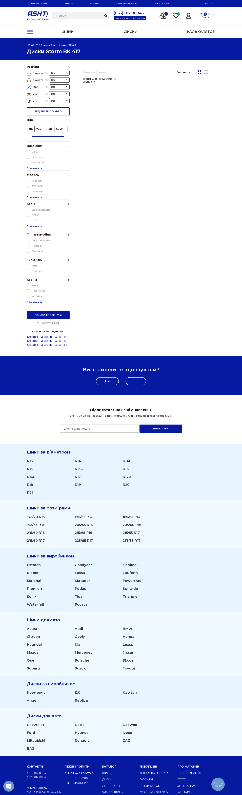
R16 (126, 416)
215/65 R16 (83, 480)
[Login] (188, 15)
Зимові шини (113, 739)
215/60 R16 (36, 480)
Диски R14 (60, 284)
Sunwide (130, 536)
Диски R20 (61, 292)
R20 (126, 432)
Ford (31, 680)
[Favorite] (176, 15)
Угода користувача (192, 752)
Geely (80, 584)
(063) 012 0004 (36, 720)
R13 (30, 408)
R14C (127, 408)
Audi (79, 576)
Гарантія (68, 3)
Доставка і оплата (154, 720)
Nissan (128, 600)
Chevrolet (35, 672)
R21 (30, 440)
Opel (31, 608)
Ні (135, 328)
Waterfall (35, 552)
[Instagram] (105, 786)
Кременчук (37, 640)
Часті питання (162, 3)
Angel (32, 648)
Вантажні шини (114, 746)
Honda (128, 584)
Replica (81, 648)
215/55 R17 (131, 480)
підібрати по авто (48, 111)
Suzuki (81, 616)
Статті (181, 726)
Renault (82, 688)
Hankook (131, 512)
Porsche (82, 608)
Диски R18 (32, 292)
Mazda (33, 600)
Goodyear (83, 512)
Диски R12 (32, 284)
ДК (77, 640)
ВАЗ (30, 696)
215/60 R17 (36, 488)
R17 (78, 424)
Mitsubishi (36, 688)
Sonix (31, 544)
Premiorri (35, 536)
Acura (32, 576)
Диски (107, 726)
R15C (79, 416)
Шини (107, 720)
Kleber (33, 520)
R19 (78, 432)
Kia (77, 592)
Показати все (34, 175)
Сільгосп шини (114, 752)
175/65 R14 (84, 464)
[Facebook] (121, 786)
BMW (127, 576)
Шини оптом (150, 733)
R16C (31, 424)
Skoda (128, 608)
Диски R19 (46, 292)
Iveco (127, 680)
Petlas (80, 536)
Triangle (130, 544)
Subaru (33, 616)
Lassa (80, 520)
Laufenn (130, 520)
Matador (82, 528)
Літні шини (111, 733)
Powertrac (132, 528)
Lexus (128, 592)
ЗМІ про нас (186, 733)
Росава (81, 552)
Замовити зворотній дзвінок (130, 18)
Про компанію (189, 720)
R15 (30, 416)
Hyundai (34, 592)
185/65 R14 (131, 464)
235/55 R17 (131, 488)
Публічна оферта (190, 746)
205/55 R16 (84, 472)
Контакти (94, 3)
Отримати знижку (154, 739)
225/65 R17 (84, 488)
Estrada (34, 512)
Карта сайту (186, 769)
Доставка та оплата (37, 3)
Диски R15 (32, 288)
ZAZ (126, 688)
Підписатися (161, 376)
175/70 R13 (36, 464)
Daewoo (130, 672)
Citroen (33, 584)
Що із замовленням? (127, 3)
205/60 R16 (132, 472)
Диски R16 (46, 288)
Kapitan (130, 640)
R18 (30, 432)
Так (107, 328)
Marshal (34, 528)
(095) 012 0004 (36, 724)
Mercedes (83, 600)
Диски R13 (46, 284)
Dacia (80, 672)
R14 (78, 408)
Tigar (79, 544)
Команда (147, 746)
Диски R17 (60, 288)
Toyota (129, 616)
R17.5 (127, 424)
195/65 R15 (35, 472)
